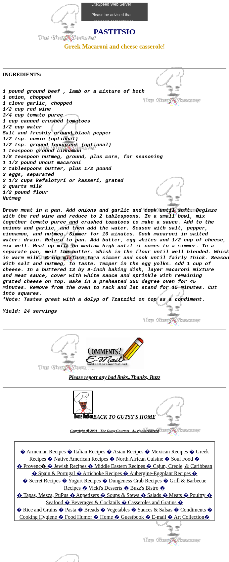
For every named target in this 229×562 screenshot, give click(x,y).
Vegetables (118, 536)
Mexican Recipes (170, 478)
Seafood (54, 529)
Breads (91, 536)
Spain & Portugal (56, 500)
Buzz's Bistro (144, 514)
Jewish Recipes (71, 493)
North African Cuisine (139, 485)
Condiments (193, 536)
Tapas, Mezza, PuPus (46, 522)
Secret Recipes (45, 507)
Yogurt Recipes (84, 507)
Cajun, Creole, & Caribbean (182, 493)
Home (106, 543)
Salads (154, 522)
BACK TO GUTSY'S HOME (114, 443)
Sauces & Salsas (155, 536)
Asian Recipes (128, 478)
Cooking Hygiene (39, 543)
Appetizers (88, 522)
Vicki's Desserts (106, 514)
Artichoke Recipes (102, 500)
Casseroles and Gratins (152, 529)
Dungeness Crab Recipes (135, 507)
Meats (175, 522)
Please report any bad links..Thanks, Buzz (114, 404)
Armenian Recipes (46, 478)
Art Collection (189, 543)
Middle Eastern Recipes (120, 493)
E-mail (159, 543)
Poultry (198, 522)
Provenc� (34, 493)
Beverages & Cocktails (96, 529)
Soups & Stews (123, 522)
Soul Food (182, 485)
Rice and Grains (40, 536)
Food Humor (79, 543)
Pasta (70, 536)
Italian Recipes (90, 478)
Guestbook (132, 543)
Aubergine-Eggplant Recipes (160, 500)
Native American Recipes (81, 485)
